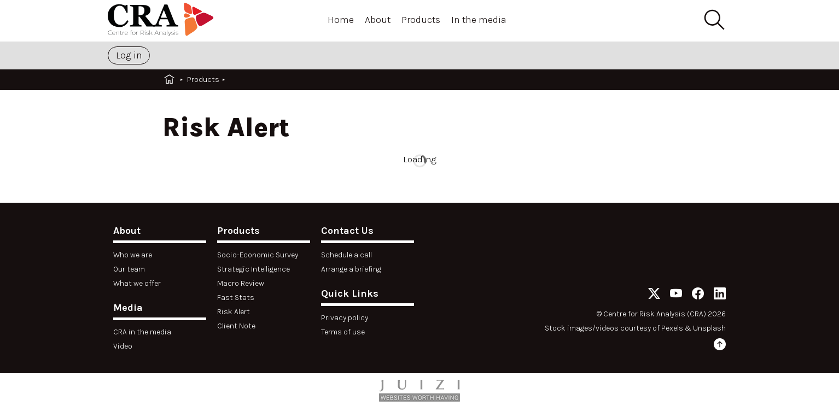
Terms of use (343, 332)
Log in (129, 55)
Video (122, 346)
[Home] (162, 21)
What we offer (137, 283)
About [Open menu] (378, 20)
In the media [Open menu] (478, 20)
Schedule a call (346, 255)
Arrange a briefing (351, 269)
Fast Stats (235, 297)
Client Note (236, 326)
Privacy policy (344, 317)
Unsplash (709, 328)
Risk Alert (233, 311)
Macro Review (240, 283)
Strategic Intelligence (253, 269)
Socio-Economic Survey (257, 255)
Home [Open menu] (341, 20)
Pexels (672, 328)
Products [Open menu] (420, 20)
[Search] (713, 20)
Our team (129, 269)
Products (203, 79)
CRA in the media (142, 332)
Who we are (132, 255)
